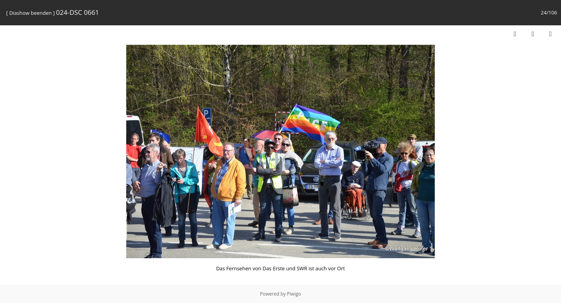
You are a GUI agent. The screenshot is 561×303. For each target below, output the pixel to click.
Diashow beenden (30, 12)
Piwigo (294, 294)
